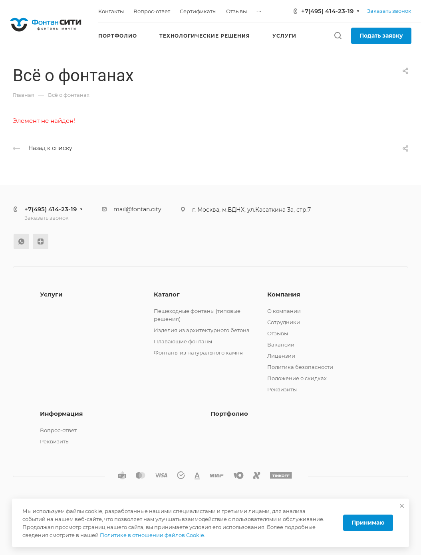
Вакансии (280, 344)
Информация (61, 413)
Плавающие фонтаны (183, 341)
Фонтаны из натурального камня (198, 352)
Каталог (167, 294)
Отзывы (277, 333)
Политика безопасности (300, 367)
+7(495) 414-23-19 (327, 11)
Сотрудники (283, 322)
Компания (283, 294)
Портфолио (229, 413)
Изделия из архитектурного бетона (202, 330)
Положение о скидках (297, 378)
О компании (284, 311)
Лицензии (281, 356)
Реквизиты (282, 389)
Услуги (51, 294)
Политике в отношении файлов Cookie (152, 535)
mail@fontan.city (137, 209)
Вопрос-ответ (58, 430)
